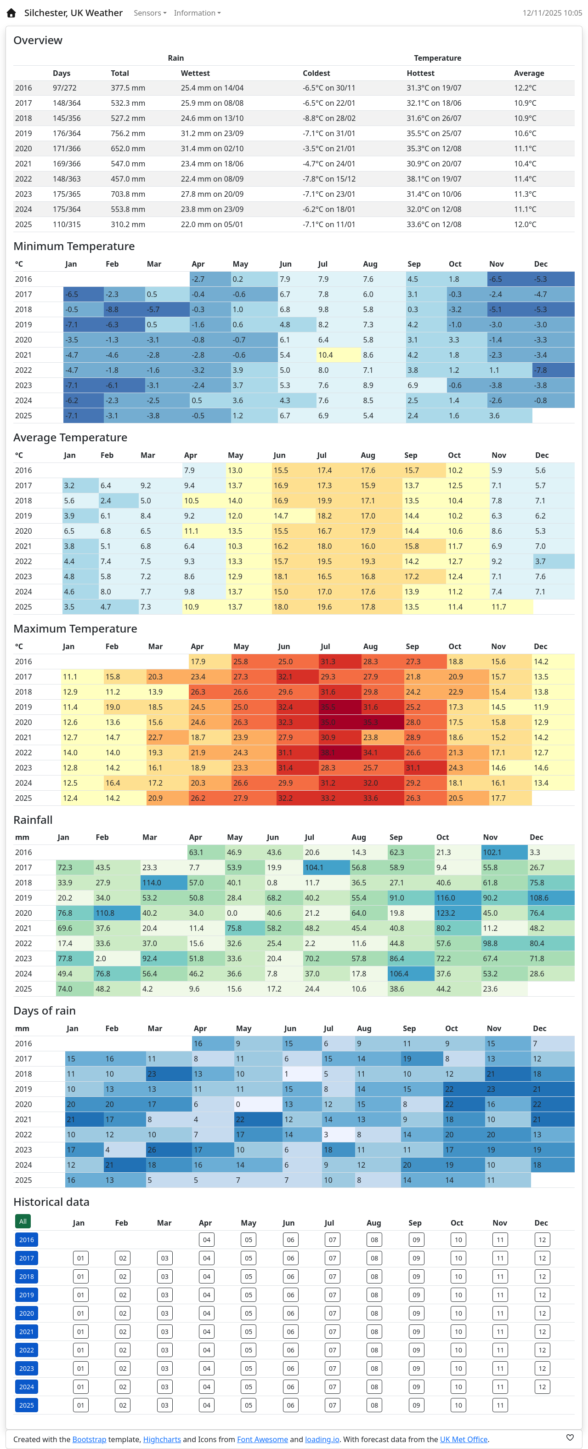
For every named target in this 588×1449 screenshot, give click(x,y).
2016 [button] (26, 1239)
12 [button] (542, 1239)
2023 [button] (26, 1368)
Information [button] (195, 13)
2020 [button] (26, 1313)
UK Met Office (464, 1439)
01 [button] (81, 1258)
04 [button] (206, 1239)
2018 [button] (26, 1276)
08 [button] (374, 1239)
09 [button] (416, 1239)
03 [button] (165, 1258)
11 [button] (500, 1239)
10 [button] (458, 1239)
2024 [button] (26, 1386)
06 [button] (290, 1239)
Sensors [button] (147, 13)
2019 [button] (26, 1294)
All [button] (23, 1221)
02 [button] (122, 1258)
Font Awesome (262, 1439)
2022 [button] (26, 1350)
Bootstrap (90, 1439)
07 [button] (332, 1239)
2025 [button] (26, 1405)
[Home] (11, 13)
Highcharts (162, 1439)
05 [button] (248, 1239)
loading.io (322, 1439)
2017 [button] (26, 1258)
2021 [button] (26, 1331)
